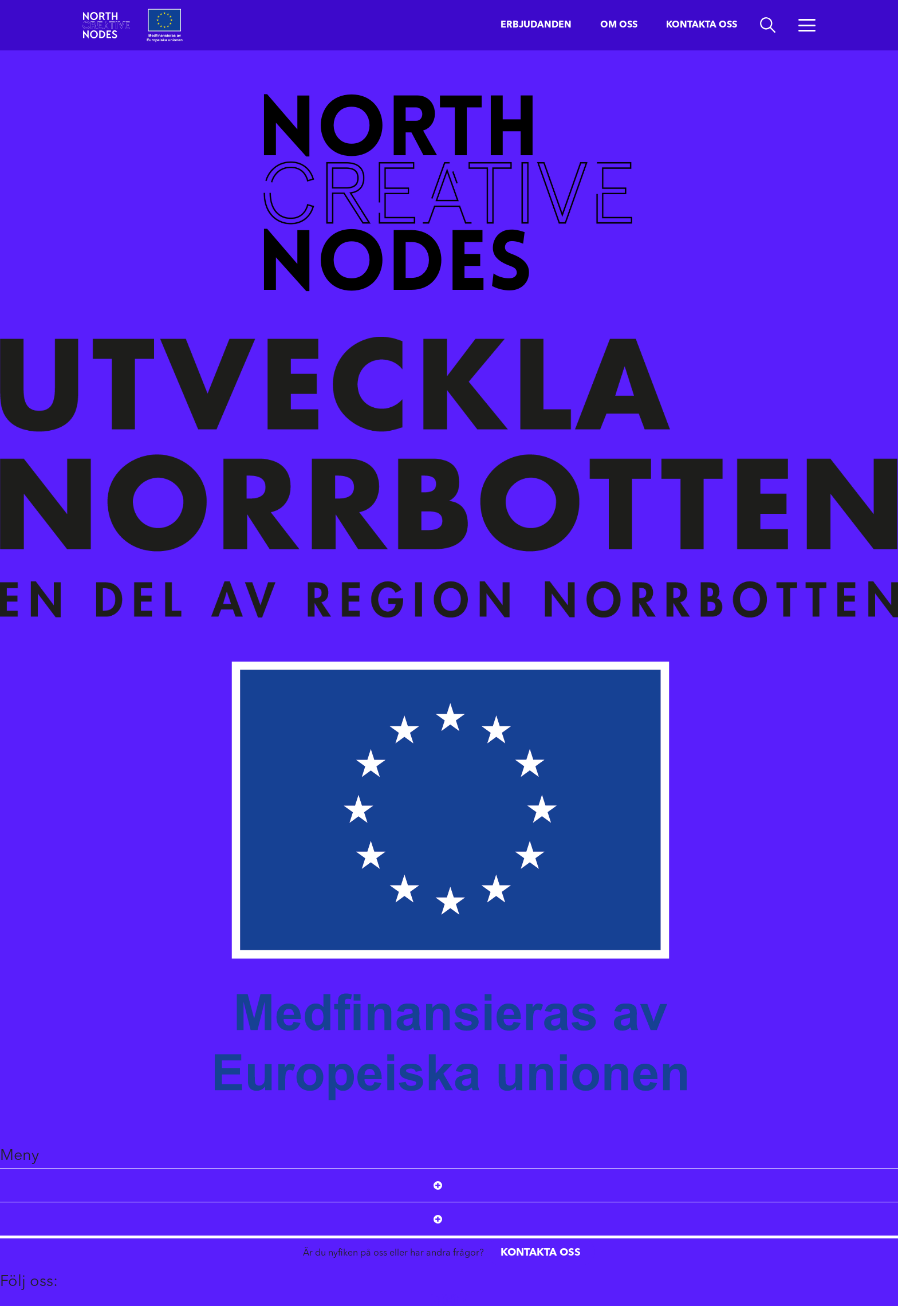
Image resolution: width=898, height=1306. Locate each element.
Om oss (618, 25)
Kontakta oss (701, 25)
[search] (767, 25)
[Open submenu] (438, 1185)
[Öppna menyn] (807, 25)
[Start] (106, 25)
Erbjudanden (536, 25)
